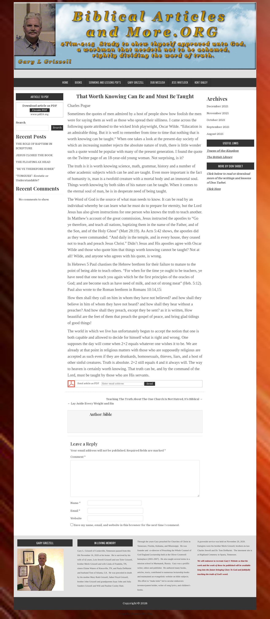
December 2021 (217, 106)
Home (65, 82)
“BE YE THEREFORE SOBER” (35, 169)
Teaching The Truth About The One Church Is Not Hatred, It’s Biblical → (154, 399)
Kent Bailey (201, 82)
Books (78, 82)
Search (21, 122)
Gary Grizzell (136, 82)
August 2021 (215, 134)
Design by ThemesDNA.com (135, 613)
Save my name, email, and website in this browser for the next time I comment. (127, 525)
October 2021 (216, 120)
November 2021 (218, 113)
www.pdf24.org (40, 114)
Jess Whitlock (180, 82)
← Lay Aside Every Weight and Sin (91, 403)
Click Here (214, 189)
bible (107, 414)
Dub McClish (157, 82)
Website (76, 518)
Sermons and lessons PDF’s (105, 82)
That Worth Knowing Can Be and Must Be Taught (135, 96)
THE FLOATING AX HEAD (33, 162)
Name (75, 503)
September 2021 (218, 127)
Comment (78, 456)
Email (75, 510)
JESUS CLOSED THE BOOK (34, 155)
